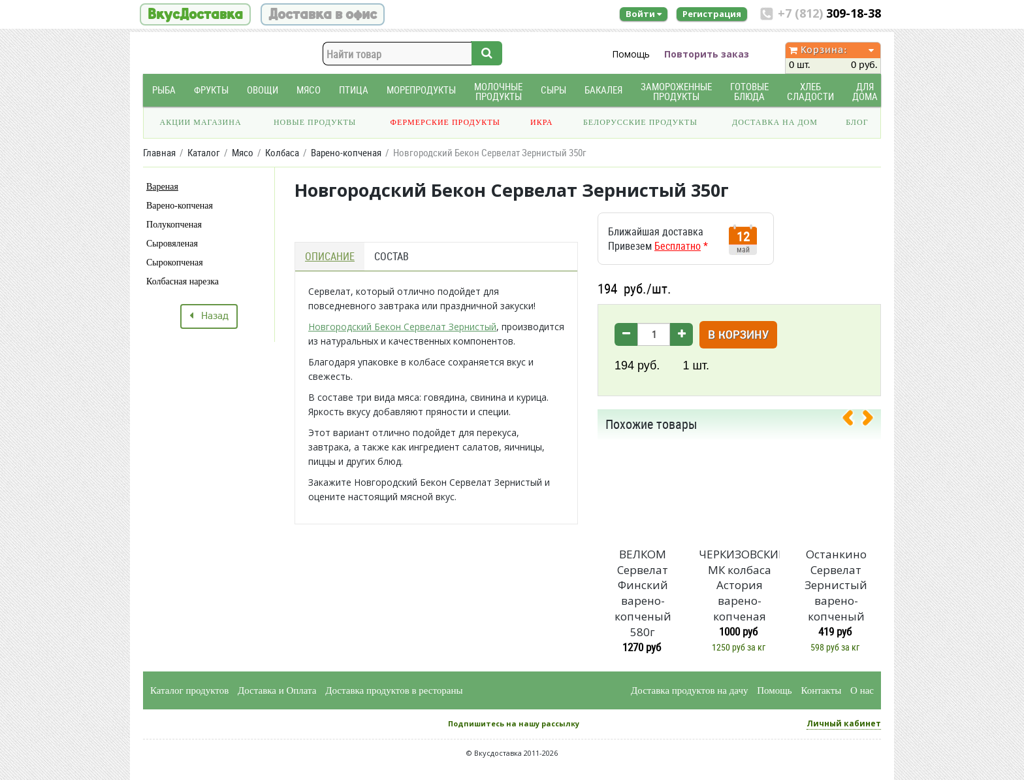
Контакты (821, 690)
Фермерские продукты (446, 122)
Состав (391, 256)
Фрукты (211, 90)
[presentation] (853, 420)
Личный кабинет (844, 723)
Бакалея (603, 90)
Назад (209, 316)
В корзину (738, 335)
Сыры (553, 90)
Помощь (631, 54)
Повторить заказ (706, 54)
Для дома (865, 91)
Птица (353, 90)
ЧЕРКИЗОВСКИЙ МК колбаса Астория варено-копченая (739, 585)
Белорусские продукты (640, 122)
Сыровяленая (172, 243)
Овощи (262, 90)
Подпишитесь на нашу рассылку (513, 723)
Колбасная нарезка (182, 281)
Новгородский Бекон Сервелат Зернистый (402, 326)
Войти (644, 14)
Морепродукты (421, 90)
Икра (541, 122)
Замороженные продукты (676, 91)
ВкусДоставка (195, 14)
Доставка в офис (322, 14)
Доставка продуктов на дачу (689, 690)
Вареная (162, 187)
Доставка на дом (775, 122)
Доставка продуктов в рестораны (393, 690)
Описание (330, 256)
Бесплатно (677, 246)
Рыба (164, 90)
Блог (857, 122)
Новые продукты (315, 122)
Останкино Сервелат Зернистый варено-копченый (836, 585)
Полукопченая (174, 224)
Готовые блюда (749, 91)
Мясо (308, 90)
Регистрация (711, 14)
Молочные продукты (498, 91)
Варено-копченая (179, 206)
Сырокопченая (174, 262)
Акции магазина (201, 122)
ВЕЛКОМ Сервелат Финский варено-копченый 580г (643, 593)
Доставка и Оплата (277, 690)
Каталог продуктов (189, 690)
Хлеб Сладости (810, 91)
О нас (862, 690)
